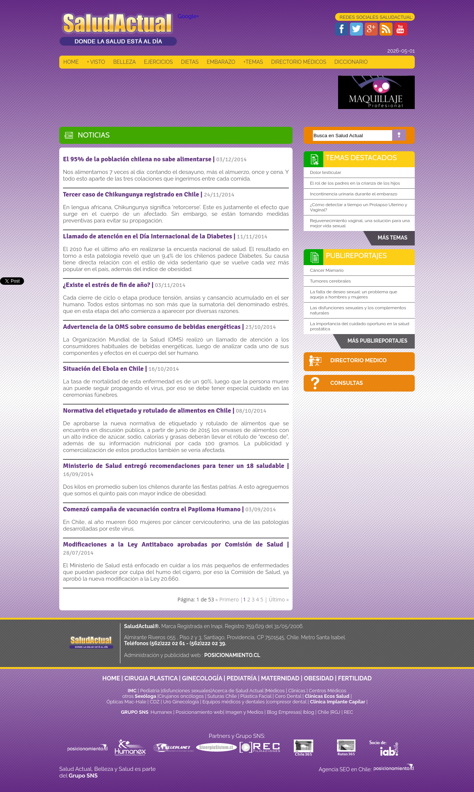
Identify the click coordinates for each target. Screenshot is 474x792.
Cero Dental (288, 696)
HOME (71, 62)
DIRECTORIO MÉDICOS (298, 62)
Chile (323, 712)
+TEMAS (253, 62)
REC (348, 712)
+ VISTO (96, 62)
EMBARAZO (221, 62)
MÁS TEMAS (392, 238)
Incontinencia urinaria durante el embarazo (353, 194)
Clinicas (296, 690)
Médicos (276, 690)
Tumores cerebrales (330, 281)
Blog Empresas (283, 712)
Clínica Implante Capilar (337, 701)
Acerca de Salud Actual (237, 690)
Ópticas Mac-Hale (126, 701)
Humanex (161, 712)
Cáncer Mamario (327, 270)
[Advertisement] (194, 92)
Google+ (188, 16)
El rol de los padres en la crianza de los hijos (355, 183)
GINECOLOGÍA (202, 678)
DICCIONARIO (351, 62)
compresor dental (286, 701)
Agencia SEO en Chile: (346, 769)
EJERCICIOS (158, 62)
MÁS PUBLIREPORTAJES (377, 341)
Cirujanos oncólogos (181, 696)
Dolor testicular (325, 172)
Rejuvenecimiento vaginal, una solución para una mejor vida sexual (360, 223)
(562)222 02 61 (167, 643)
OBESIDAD (318, 678)
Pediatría (149, 690)
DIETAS (189, 62)
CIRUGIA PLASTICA (151, 678)
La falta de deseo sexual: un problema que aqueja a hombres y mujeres (353, 294)
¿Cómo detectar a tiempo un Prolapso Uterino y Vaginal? (358, 207)
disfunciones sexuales (186, 690)
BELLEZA (124, 62)
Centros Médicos (327, 690)
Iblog (308, 712)
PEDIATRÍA (242, 678)
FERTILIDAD (355, 678)
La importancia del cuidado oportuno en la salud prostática (359, 326)
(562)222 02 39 (207, 643)
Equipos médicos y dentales (234, 701)
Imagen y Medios (244, 712)
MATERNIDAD (280, 678)
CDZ (155, 701)
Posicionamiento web (199, 712)
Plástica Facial (256, 696)
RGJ (335, 712)
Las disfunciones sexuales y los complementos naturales (358, 310)
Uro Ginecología (181, 701)
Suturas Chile (222, 696)
